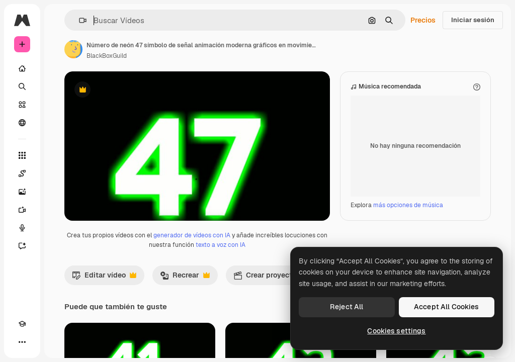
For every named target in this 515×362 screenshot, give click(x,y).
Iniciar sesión (472, 20)
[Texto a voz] (22, 228)
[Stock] (22, 105)
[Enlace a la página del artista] (73, 49)
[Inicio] (22, 68)
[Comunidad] (22, 123)
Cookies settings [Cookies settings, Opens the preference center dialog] (396, 330)
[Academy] (22, 324)
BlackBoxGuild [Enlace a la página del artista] (107, 56)
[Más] (22, 342)
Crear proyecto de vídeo (285, 329)
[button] (79, 20)
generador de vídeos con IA (191, 287)
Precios (423, 20)
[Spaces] (22, 173)
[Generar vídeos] (22, 210)
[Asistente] (22, 246)
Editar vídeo (104, 329)
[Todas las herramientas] (22, 155)
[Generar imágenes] (22, 192)
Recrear (185, 329)
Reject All (346, 306)
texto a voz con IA (220, 297)
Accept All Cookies (446, 306)
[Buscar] (22, 86)
